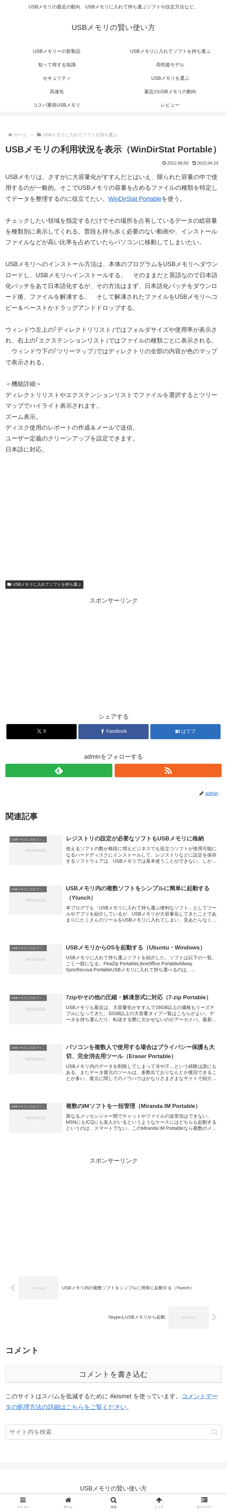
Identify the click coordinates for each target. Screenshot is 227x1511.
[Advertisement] (113, 513)
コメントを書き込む (113, 1377)
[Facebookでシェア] (113, 731)
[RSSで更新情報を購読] (168, 770)
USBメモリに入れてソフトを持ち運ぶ (44, 584)
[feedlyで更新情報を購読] (58, 770)
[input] (113, 1435)
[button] (215, 1435)
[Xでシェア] (41, 731)
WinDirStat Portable (134, 198)
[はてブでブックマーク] (185, 731)
